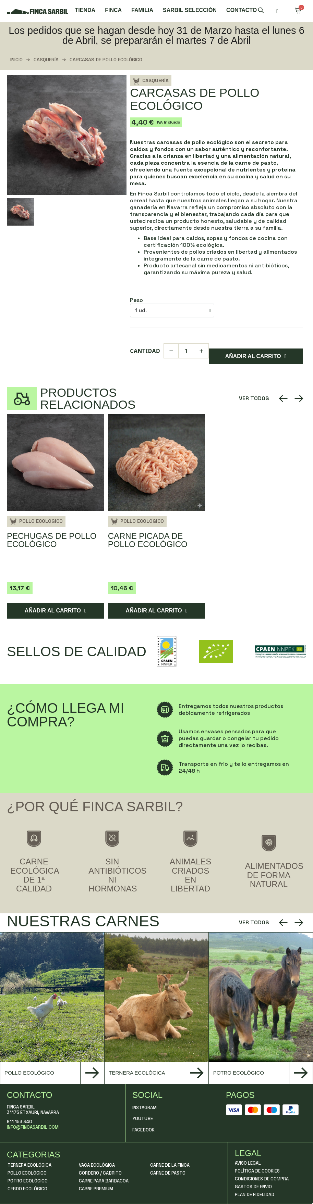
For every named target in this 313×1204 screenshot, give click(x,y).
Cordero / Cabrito (100, 1173)
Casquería (46, 59)
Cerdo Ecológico (27, 1189)
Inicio (16, 59)
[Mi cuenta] (277, 11)
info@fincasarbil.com (33, 1127)
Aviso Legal (248, 1163)
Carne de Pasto (167, 1173)
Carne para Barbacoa (104, 1181)
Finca (113, 10)
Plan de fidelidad (254, 1194)
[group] (52, 1008)
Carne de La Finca (170, 1165)
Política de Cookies (257, 1171)
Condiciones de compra (262, 1179)
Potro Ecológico (28, 1181)
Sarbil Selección (190, 10)
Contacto (241, 10)
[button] (260, 11)
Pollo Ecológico (41, 521)
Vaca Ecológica (97, 1165)
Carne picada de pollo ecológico (148, 540)
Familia (142, 10)
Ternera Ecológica (29, 1165)
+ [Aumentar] (201, 350)
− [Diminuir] (171, 350)
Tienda (85, 10)
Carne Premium (96, 1189)
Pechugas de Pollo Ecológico (51, 540)
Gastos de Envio (253, 1187)
